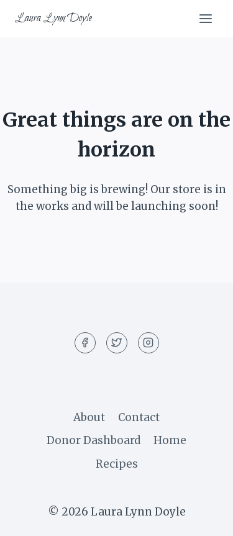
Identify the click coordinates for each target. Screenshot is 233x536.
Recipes (117, 464)
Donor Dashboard (93, 440)
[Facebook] (85, 342)
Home (169, 440)
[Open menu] (205, 18)
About (89, 417)
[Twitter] (116, 342)
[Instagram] (148, 342)
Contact (139, 417)
